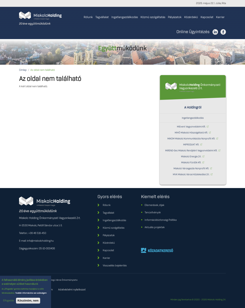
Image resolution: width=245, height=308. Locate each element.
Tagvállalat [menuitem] (102, 17)
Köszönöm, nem (28, 301)
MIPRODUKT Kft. (191, 145)
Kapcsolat (108, 250)
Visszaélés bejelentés (115, 265)
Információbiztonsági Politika (161, 220)
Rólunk (107, 205)
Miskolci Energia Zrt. (191, 156)
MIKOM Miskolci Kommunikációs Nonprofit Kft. (191, 139)
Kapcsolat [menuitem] (207, 17)
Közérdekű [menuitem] (191, 17)
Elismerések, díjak (154, 205)
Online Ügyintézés (192, 32)
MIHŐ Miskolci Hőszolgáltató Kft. (191, 133)
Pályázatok (109, 235)
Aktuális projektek (155, 227)
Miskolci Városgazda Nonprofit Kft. (191, 168)
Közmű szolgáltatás (114, 228)
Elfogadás (8, 301)
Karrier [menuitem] (220, 17)
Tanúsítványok (153, 212)
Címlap (23, 70)
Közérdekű (109, 243)
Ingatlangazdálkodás (193, 118)
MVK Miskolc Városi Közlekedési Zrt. (191, 174)
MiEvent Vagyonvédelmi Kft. (191, 127)
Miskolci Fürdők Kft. (191, 162)
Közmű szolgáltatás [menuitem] (153, 17)
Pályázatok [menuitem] (175, 17)
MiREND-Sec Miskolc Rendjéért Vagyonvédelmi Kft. (191, 150)
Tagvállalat (108, 213)
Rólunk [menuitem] (88, 17)
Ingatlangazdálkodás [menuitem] (124, 17)
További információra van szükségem (31, 294)
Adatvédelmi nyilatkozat (72, 289)
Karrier (106, 258)
